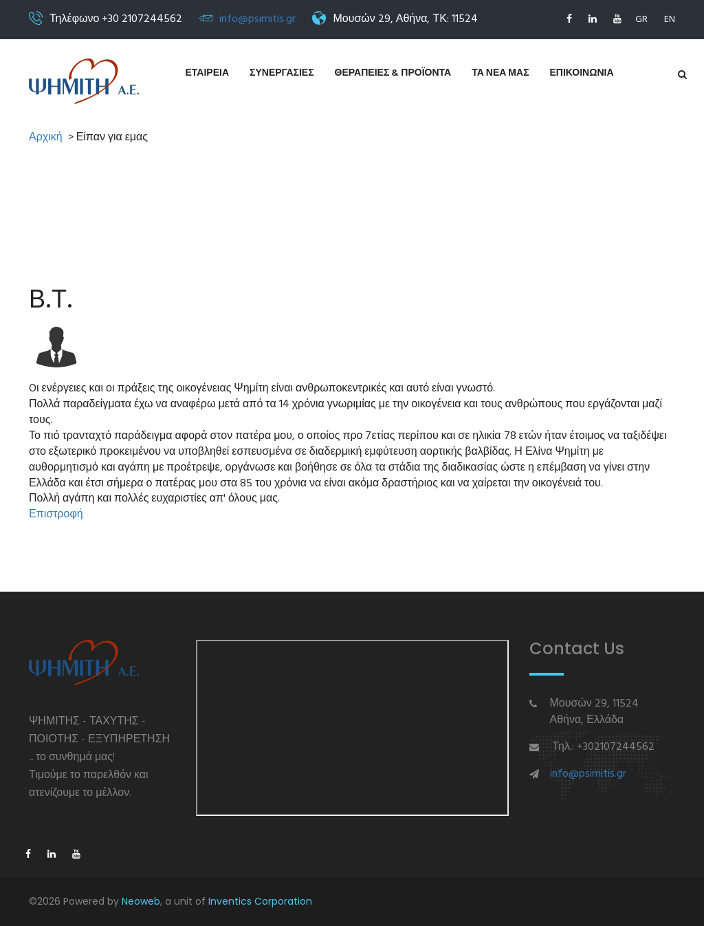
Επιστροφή (56, 515)
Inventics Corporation (260, 901)
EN (669, 20)
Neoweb (141, 901)
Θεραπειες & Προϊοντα (393, 73)
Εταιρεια (208, 73)
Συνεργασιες (282, 73)
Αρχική (46, 138)
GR (641, 20)
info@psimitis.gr (257, 19)
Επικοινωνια (582, 73)
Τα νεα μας (500, 73)
